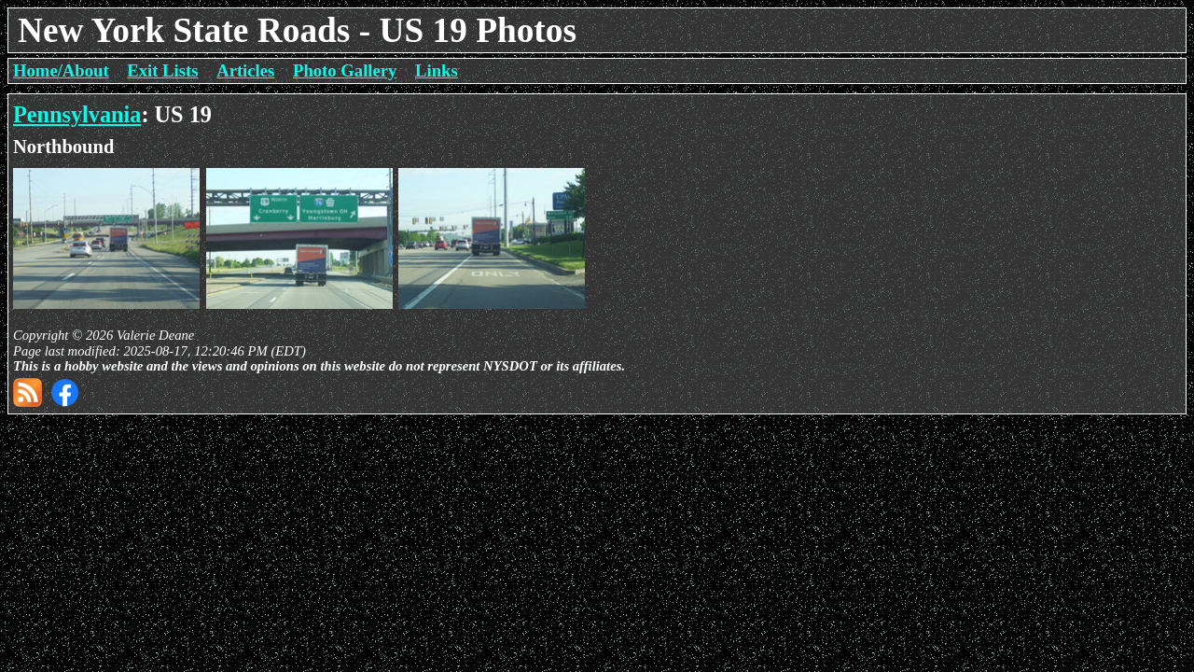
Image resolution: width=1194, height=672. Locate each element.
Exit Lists (162, 70)
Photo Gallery (344, 70)
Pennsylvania (77, 114)
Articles (245, 70)
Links (436, 70)
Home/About (61, 70)
